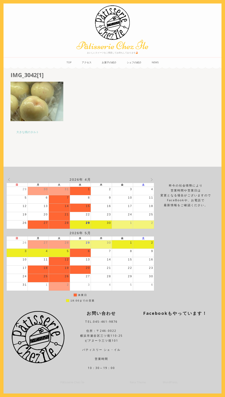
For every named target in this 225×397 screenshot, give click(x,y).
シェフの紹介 (134, 62)
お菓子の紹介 (109, 62)
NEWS (155, 62)
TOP (69, 62)
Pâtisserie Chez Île (112, 45)
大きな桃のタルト (27, 132)
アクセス (87, 62)
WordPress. (170, 382)
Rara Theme (138, 382)
